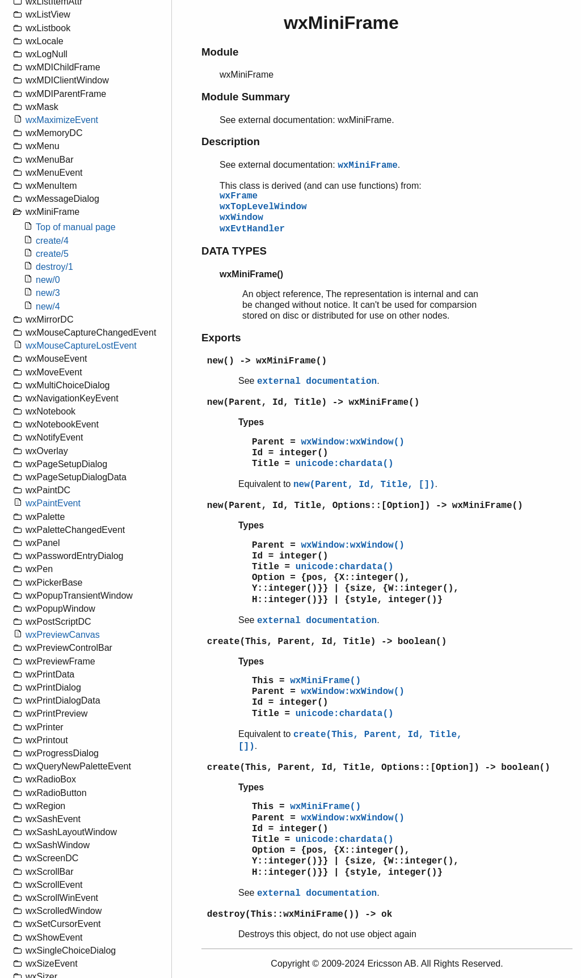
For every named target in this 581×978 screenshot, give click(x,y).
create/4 (52, 240)
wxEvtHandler (252, 229)
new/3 (48, 293)
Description (230, 141)
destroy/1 (54, 267)
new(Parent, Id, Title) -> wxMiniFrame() (313, 402)
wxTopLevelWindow (263, 207)
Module (219, 52)
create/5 (52, 254)
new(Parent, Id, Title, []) (364, 485)
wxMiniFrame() (325, 681)
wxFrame (239, 196)
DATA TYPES (234, 251)
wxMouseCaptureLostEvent (81, 345)
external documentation (317, 381)
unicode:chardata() (345, 464)
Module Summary (245, 97)
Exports (221, 338)
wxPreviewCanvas (63, 635)
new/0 (48, 280)
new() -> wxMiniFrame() (267, 361)
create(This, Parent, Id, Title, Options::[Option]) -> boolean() (378, 768)
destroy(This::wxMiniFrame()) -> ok (299, 914)
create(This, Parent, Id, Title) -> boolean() (327, 642)
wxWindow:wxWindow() (352, 442)
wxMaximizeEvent (62, 120)
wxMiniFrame (368, 165)
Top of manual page (76, 227)
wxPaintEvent (53, 503)
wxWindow (241, 218)
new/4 (48, 306)
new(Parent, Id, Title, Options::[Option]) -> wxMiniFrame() (365, 506)
